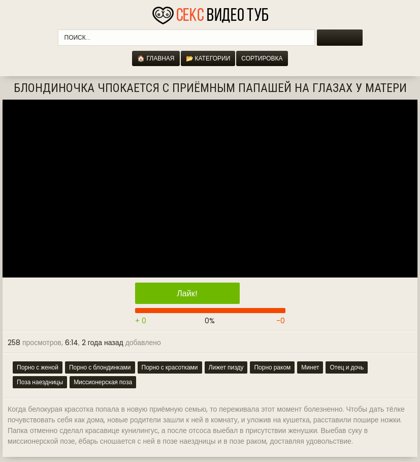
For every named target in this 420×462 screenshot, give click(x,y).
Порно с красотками (170, 367)
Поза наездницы (40, 382)
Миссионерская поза (103, 382)
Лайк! (187, 293)
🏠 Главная (155, 58)
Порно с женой (37, 367)
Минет (310, 367)
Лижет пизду (226, 367)
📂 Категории (208, 58)
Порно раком (272, 367)
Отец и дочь (347, 367)
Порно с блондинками (100, 367)
